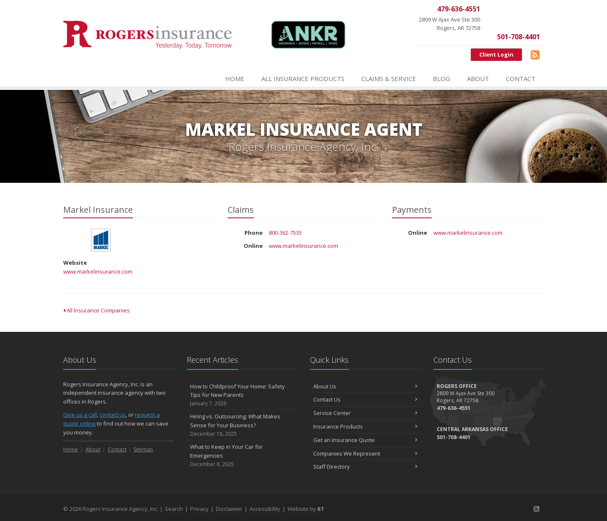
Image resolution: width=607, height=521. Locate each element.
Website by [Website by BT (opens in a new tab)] (305, 509)
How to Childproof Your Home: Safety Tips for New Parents (242, 395)
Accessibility (265, 509)
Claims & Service (388, 78)
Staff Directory (365, 466)
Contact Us (365, 399)
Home (234, 78)
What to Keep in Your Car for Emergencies (242, 455)
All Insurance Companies (96, 310)
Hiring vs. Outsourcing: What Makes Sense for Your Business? (242, 425)
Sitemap (143, 449)
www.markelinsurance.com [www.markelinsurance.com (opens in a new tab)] (97, 271)
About (478, 78)
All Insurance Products (302, 78)
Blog (441, 78)
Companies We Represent (365, 453)
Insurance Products (365, 426)
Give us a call (80, 414)
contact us (112, 414)
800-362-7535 (285, 232)
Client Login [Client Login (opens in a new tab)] (496, 54)
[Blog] (535, 54)
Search (174, 509)
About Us (365, 386)
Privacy (199, 509)
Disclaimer (229, 509)
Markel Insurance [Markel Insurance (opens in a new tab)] (101, 240)
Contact (520, 78)
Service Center (365, 413)
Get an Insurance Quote (365, 440)
